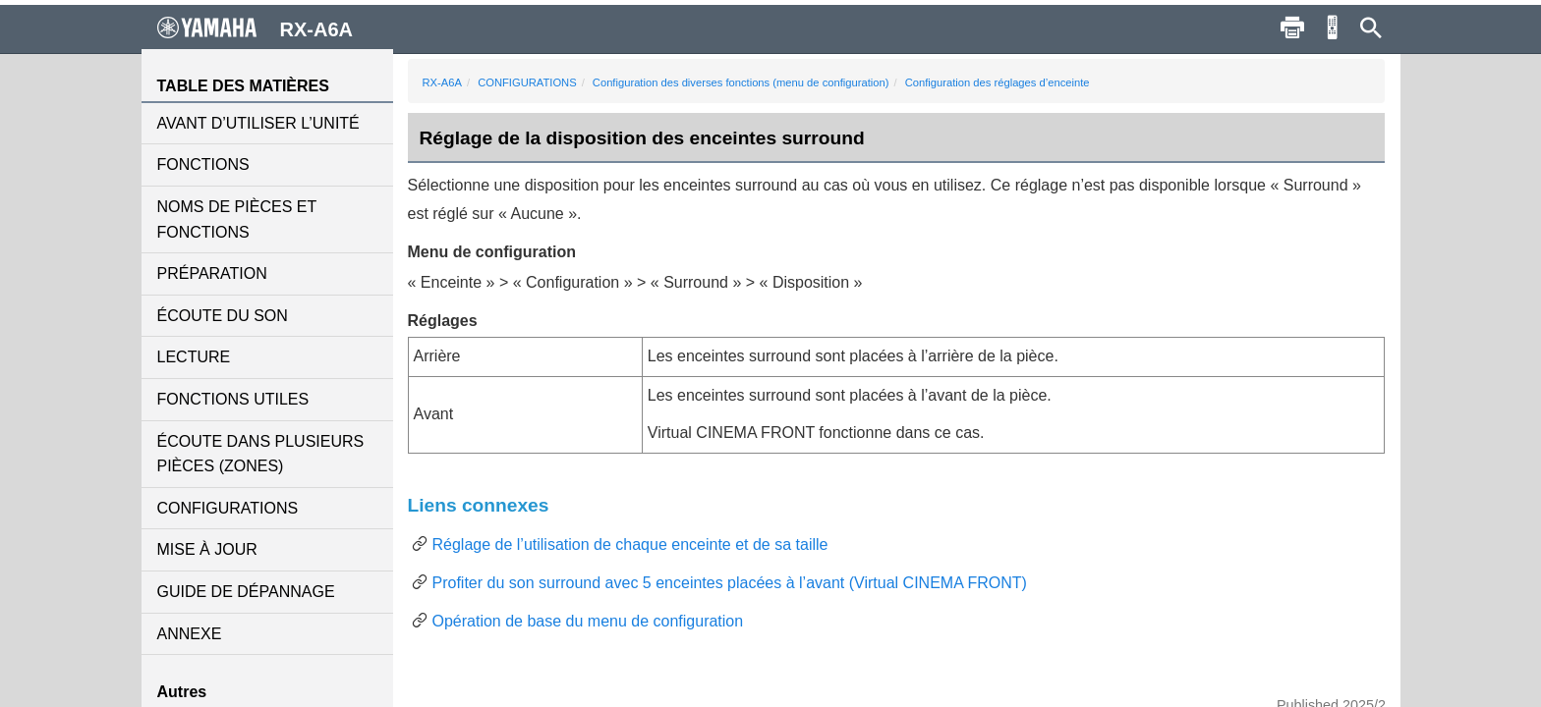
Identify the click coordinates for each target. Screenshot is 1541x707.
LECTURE (194, 357)
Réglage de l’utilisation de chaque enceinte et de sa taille (630, 544)
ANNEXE (189, 633)
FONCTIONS (203, 164)
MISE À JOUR (207, 549)
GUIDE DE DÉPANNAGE (246, 591)
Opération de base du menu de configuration (588, 621)
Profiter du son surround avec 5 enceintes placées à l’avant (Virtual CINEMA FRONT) (729, 582)
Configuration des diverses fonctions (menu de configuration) (741, 82)
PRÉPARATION (212, 273)
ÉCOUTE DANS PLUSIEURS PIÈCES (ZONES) (261, 454)
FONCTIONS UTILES (233, 399)
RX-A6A (442, 82)
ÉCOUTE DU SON (222, 315)
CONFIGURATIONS (228, 508)
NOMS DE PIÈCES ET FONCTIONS (236, 219)
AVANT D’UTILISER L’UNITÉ (258, 123)
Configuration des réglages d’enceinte (997, 82)
